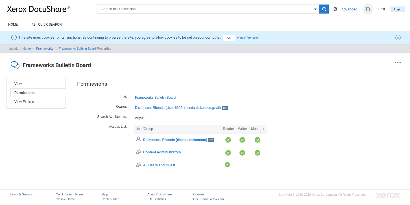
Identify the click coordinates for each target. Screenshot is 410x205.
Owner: (121, 107)
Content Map (110, 199)
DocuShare (52, 8)
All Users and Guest (159, 165)
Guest (380, 9)
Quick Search (47, 25)
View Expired (24, 102)
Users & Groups (21, 194)
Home (13, 25)
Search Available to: (112, 117)
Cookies (198, 194)
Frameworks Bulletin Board (77, 48)
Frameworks (44, 48)
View (18, 84)
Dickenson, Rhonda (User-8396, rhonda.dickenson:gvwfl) (181, 108)
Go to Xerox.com (389, 195)
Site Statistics (156, 199)
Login (397, 9)
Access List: (118, 127)
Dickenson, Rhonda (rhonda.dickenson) (178, 140)
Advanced (349, 9)
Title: (123, 96)
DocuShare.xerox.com (208, 199)
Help (105, 194)
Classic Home (65, 199)
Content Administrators (162, 153)
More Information (248, 37)
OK (229, 37)
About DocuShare (159, 194)
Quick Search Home (69, 194)
